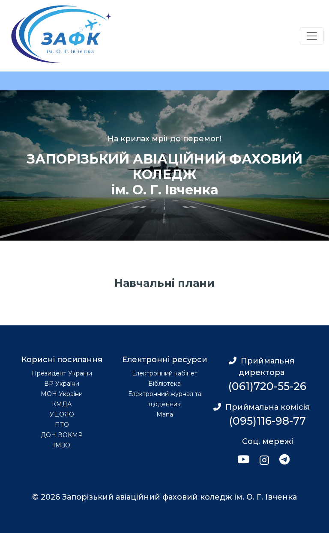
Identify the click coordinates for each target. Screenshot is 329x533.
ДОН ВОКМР (62, 435)
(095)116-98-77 (267, 420)
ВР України (61, 383)
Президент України (62, 373)
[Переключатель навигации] (312, 36)
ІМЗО (61, 445)
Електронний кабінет (164, 373)
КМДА (62, 404)
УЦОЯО (62, 414)
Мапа (164, 414)
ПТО (62, 425)
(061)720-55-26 (267, 386)
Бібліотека (164, 383)
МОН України (62, 394)
